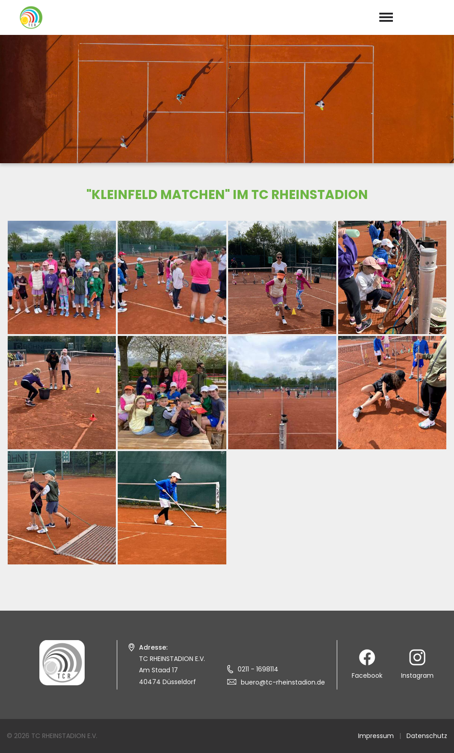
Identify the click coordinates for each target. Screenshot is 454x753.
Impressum (376, 735)
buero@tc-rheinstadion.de (283, 682)
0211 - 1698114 (258, 669)
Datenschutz (426, 735)
